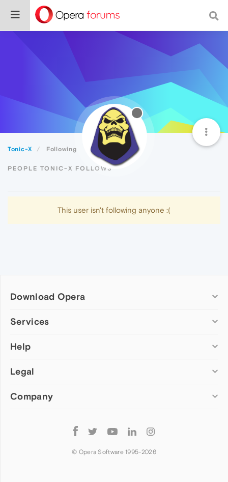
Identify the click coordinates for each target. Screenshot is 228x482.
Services (29, 321)
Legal (22, 371)
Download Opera (47, 296)
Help (20, 346)
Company (31, 396)
